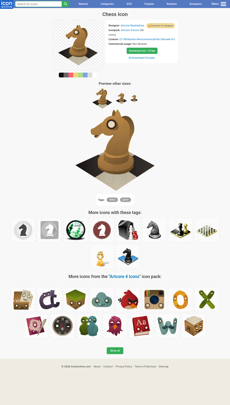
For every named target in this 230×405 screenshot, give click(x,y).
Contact (108, 366)
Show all (115, 350)
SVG (129, 3)
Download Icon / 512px (142, 50)
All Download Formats (142, 57)
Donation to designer (162, 25)
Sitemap (164, 366)
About (97, 366)
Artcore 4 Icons (130, 30)
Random (172, 3)
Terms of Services (145, 366)
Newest (83, 3)
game (126, 199)
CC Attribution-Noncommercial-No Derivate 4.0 (147, 39)
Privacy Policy (123, 366)
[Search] (65, 4)
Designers (196, 3)
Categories (107, 3)
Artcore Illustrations (132, 25)
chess (112, 199)
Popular (149, 3)
